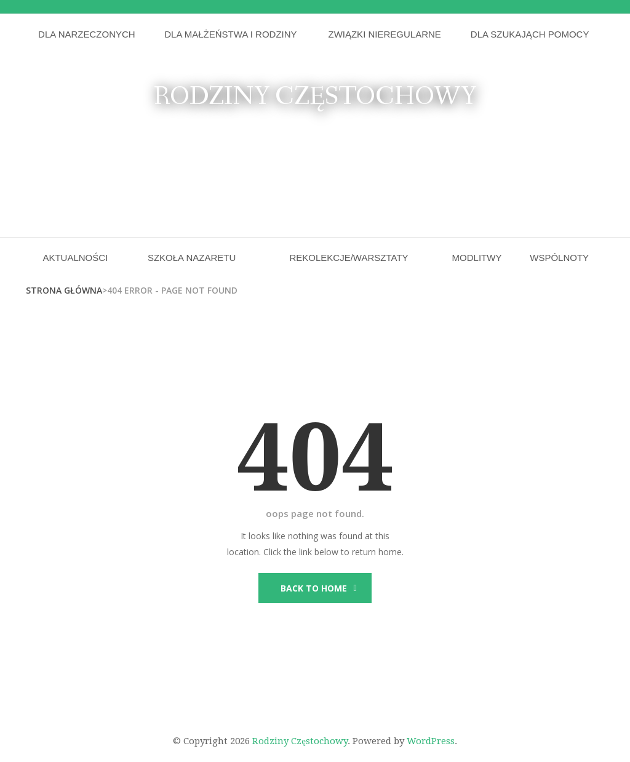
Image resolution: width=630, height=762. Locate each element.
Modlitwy (477, 257)
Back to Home (314, 588)
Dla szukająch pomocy (530, 34)
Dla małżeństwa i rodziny (230, 34)
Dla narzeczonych (86, 34)
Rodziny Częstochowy (315, 97)
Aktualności (75, 257)
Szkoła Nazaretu (192, 257)
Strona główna (64, 290)
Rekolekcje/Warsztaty (348, 257)
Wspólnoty (559, 257)
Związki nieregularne (384, 34)
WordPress (431, 741)
